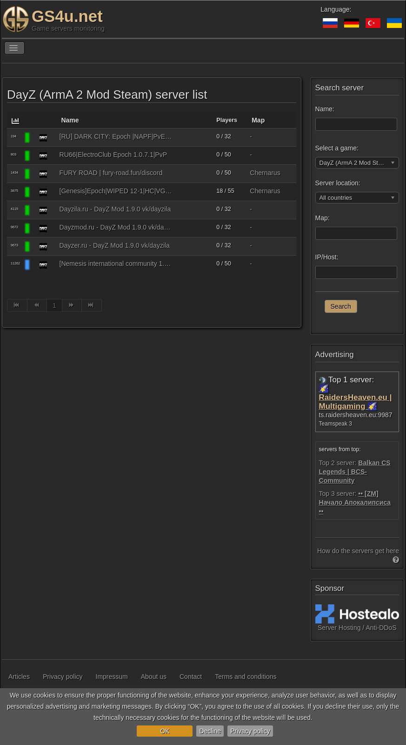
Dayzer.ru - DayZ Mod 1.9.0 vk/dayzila (115, 245)
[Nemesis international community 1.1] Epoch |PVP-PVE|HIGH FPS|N (116, 263)
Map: (322, 218)
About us (153, 676)
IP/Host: (327, 257)
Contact (191, 676)
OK (164, 731)
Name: (324, 109)
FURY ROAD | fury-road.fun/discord (111, 172)
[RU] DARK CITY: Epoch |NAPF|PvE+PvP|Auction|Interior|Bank (116, 136)
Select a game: (337, 148)
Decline (210, 731)
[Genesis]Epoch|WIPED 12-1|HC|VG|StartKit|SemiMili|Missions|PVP (116, 191)
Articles (19, 676)
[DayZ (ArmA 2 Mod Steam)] (43, 137)
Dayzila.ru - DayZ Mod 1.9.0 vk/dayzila (115, 209)
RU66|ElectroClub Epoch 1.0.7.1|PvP (113, 154)
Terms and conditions (245, 676)
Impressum (112, 676)
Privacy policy (250, 731)
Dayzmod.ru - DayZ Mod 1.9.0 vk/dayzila (116, 227)
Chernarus (265, 172)
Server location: (337, 183)
